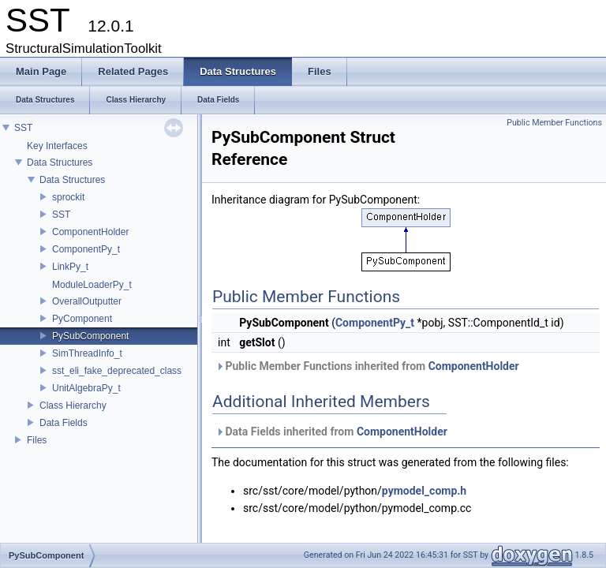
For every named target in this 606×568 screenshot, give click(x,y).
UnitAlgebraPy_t (86, 388)
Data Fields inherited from (331, 431)
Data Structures (59, 162)
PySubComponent (90, 336)
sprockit (68, 197)
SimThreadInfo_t (87, 353)
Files (37, 440)
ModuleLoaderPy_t (92, 284)
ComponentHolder (90, 231)
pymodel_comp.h (424, 490)
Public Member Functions (554, 123)
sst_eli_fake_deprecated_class (116, 370)
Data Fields (63, 422)
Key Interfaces (57, 145)
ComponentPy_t (86, 249)
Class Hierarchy (73, 405)
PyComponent (82, 318)
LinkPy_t (70, 266)
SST (23, 127)
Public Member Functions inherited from (367, 366)
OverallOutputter (87, 301)
